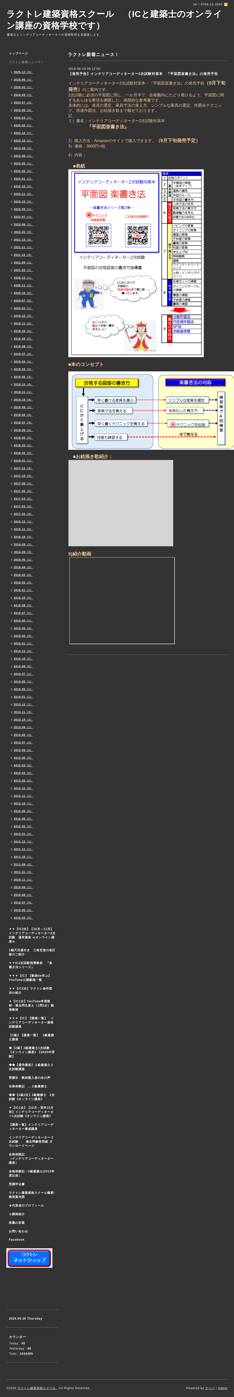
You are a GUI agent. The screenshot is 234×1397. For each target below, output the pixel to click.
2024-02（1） (23, 125)
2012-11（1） (23, 795)
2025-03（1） (23, 87)
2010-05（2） (23, 910)
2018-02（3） (23, 452)
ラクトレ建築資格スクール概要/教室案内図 (32, 1195)
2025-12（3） (23, 72)
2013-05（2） (23, 757)
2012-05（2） (23, 818)
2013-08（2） (23, 734)
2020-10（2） (23, 292)
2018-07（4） (23, 422)
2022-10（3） (23, 201)
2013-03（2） (23, 772)
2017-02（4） (23, 513)
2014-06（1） (23, 681)
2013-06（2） (23, 750)
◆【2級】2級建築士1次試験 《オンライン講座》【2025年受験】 (32, 1052)
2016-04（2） (23, 567)
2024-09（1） (23, 94)
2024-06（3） (23, 110)
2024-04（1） (23, 117)
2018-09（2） (23, 407)
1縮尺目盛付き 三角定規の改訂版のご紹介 (32, 952)
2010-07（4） (23, 902)
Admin (223, 1388)
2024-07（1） (23, 102)
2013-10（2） (23, 719)
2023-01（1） (23, 178)
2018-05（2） (23, 437)
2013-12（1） (23, 704)
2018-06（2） (23, 430)
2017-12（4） (23, 468)
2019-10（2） (23, 331)
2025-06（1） (23, 79)
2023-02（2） (23, 171)
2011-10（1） (23, 856)
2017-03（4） (23, 506)
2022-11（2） (23, 193)
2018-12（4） (23, 384)
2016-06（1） (23, 559)
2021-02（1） (23, 270)
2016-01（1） (23, 590)
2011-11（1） (23, 849)
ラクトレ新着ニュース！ (26, 62)
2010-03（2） (23, 917)
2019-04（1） (23, 361)
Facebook (17, 1239)
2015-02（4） (23, 635)
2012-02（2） (23, 826)
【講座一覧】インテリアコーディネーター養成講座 (31, 1127)
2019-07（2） (23, 353)
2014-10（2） (23, 658)
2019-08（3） (23, 346)
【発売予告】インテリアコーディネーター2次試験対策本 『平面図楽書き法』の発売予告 (143, 74)
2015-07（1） (23, 612)
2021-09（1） (23, 262)
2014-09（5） (23, 666)
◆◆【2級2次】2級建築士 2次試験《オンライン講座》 (32, 1097)
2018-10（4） (23, 399)
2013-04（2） (23, 765)
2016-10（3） (23, 536)
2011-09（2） (23, 864)
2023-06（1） (23, 155)
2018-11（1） (23, 392)
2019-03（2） (23, 369)
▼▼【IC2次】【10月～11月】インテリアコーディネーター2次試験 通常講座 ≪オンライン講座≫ (32, 935)
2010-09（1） (23, 887)
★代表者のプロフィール (26, 1205)
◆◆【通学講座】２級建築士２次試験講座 (31, 1067)
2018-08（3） (23, 414)
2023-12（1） (23, 132)
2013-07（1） (23, 742)
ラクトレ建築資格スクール (37, 1388)
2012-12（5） (23, 788)
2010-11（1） (23, 879)
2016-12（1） (23, 521)
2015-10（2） (23, 597)
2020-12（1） (23, 277)
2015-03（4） (23, 628)
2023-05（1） (23, 163)
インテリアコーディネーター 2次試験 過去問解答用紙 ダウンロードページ (31, 1142)
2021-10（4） (23, 254)
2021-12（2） (23, 239)
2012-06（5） (23, 811)
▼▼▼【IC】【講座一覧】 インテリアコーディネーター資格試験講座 (31, 1022)
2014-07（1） (23, 673)
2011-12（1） (23, 841)
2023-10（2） (23, 140)
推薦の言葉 (17, 1222)
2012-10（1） (23, 803)
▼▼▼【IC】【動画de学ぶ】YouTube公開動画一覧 (30, 978)
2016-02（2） (23, 582)
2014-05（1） (23, 689)
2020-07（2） (23, 300)
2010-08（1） (23, 894)
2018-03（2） (23, 445)
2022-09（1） (23, 209)
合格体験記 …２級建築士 (29, 1086)
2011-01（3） (23, 872)
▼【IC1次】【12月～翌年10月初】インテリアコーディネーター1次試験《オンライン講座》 (33, 1112)
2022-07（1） (23, 216)
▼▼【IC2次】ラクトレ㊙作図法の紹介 (30, 990)
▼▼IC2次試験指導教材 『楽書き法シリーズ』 (30, 965)
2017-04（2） (23, 498)
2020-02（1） (23, 308)
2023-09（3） (23, 148)
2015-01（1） (23, 643)
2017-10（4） (23, 475)
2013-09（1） (23, 727)
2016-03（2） (23, 574)
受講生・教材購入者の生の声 (29, 1077)
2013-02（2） (23, 780)
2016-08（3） (23, 552)
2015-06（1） (23, 620)
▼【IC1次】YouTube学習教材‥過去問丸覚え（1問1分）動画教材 (31, 1005)
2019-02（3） (23, 376)
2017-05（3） (23, 491)
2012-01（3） (23, 833)
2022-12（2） (23, 186)
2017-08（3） (23, 483)
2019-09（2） (23, 338)
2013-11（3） (23, 712)
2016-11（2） (23, 529)
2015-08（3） (23, 605)
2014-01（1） (23, 696)
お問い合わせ (18, 1231)
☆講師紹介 (17, 1214)
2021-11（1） (23, 247)
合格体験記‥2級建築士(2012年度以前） (32, 1173)
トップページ (18, 53)
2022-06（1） (23, 224)
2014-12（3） (23, 651)
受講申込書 (17, 1184)
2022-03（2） (23, 232)
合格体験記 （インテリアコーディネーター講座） (33, 1158)
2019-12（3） (23, 315)
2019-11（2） (23, 323)
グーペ (210, 1388)
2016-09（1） (23, 544)
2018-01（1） (23, 460)
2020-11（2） (23, 285)
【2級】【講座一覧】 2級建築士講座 (31, 1037)
